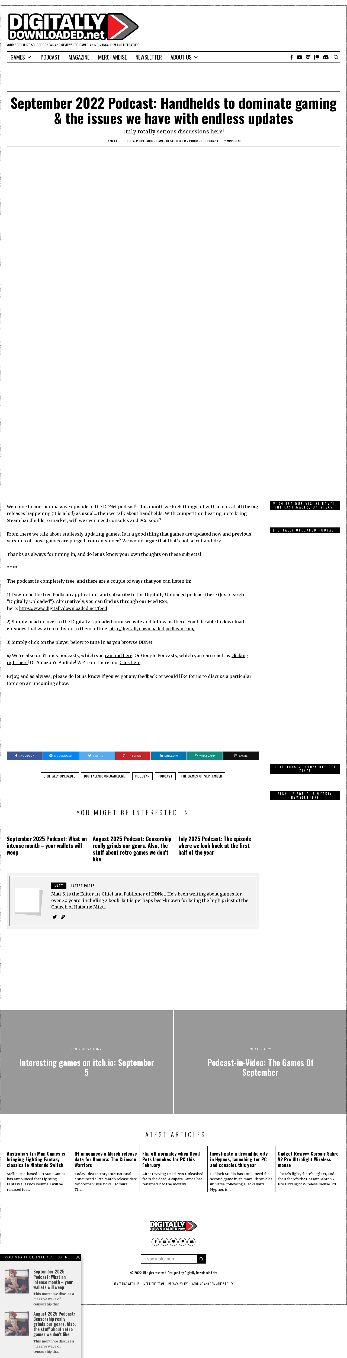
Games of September (171, 141)
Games (18, 57)
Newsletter (149, 57)
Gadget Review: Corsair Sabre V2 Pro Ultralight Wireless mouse (308, 1093)
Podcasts (212, 141)
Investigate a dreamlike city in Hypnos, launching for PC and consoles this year (239, 1093)
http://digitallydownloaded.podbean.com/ (154, 562)
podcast (195, 141)
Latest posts (83, 819)
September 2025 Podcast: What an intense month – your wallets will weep (47, 779)
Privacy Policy (178, 1217)
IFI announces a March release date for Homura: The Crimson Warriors (106, 1093)
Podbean (142, 709)
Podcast (50, 57)
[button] (201, 1192)
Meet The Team (151, 1217)
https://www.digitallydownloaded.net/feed (65, 541)
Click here (132, 596)
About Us (181, 57)
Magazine (79, 57)
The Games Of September (201, 709)
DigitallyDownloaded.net (105, 709)
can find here (119, 589)
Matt (113, 141)
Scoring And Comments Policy (217, 1217)
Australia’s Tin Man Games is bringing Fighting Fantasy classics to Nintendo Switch (36, 1093)
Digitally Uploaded (139, 141)
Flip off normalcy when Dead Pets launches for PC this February (171, 1093)
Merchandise (112, 57)
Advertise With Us (121, 1217)
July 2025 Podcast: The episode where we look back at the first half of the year (214, 779)
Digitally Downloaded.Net (201, 1206)
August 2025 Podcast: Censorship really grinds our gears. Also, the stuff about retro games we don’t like (132, 782)
